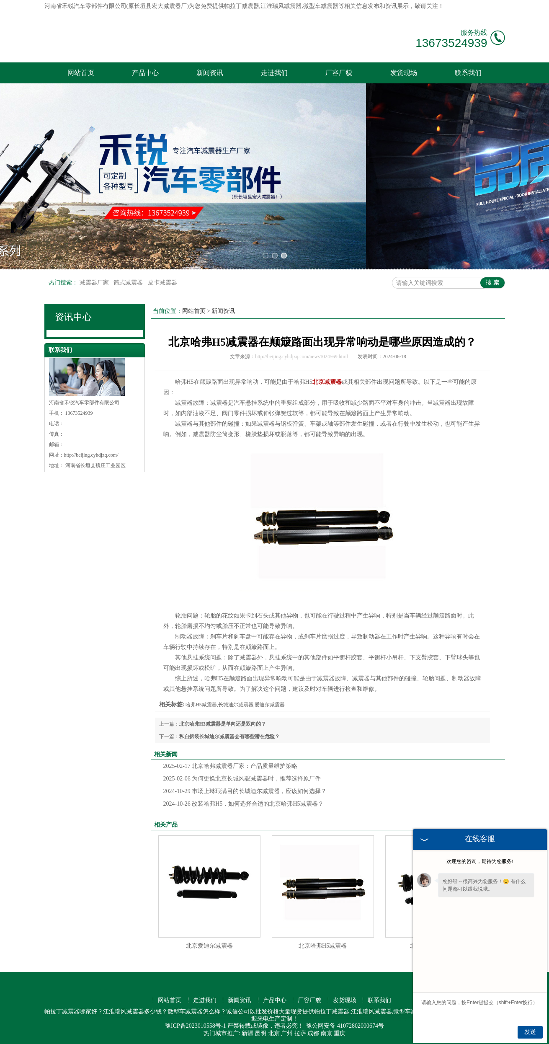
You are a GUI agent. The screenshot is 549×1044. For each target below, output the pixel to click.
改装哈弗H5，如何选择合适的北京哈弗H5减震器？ (243, 804)
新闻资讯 (209, 72)
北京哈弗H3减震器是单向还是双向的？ (222, 724)
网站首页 (80, 72)
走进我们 (274, 72)
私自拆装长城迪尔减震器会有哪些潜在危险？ (229, 736)
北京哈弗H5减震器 (323, 946)
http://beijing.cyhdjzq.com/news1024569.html (301, 356)
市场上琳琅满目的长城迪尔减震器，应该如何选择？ (245, 791)
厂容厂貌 (338, 72)
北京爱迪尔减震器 (209, 946)
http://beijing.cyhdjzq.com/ (91, 455)
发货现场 (403, 72)
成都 (313, 1033)
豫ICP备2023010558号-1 (195, 1026)
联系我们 (468, 72)
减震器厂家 (95, 282)
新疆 (247, 1033)
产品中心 (145, 72)
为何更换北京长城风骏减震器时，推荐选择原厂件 (242, 778)
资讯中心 (73, 317)
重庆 (339, 1033)
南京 (326, 1033)
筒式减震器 (128, 282)
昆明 (260, 1033)
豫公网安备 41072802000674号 (345, 1026)
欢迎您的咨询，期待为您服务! (479, 861)
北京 (274, 1033)
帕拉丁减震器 (241, 6)
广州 (287, 1033)
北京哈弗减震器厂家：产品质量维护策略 (230, 766)
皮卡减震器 (162, 282)
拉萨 (300, 1033)
